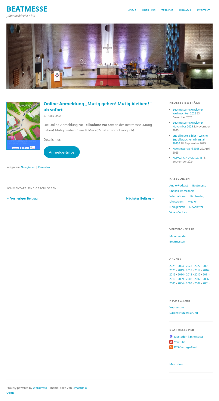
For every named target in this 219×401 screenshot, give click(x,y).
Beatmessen (177, 241)
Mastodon (176, 364)
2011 (206, 274)
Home (132, 10)
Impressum (176, 307)
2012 (197, 274)
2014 (181, 274)
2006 (206, 279)
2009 (181, 279)
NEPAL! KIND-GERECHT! (188, 158)
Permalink (44, 167)
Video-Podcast (178, 212)
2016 (206, 270)
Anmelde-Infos (61, 152)
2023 (189, 266)
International (177, 196)
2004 (181, 283)
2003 (189, 283)
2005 (172, 283)
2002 (197, 283)
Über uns (148, 10)
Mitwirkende (177, 236)
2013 (189, 274)
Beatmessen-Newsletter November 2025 (188, 124)
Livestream (176, 201)
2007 (197, 279)
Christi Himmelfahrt (181, 191)
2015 (172, 274)
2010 (172, 279)
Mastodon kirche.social (188, 336)
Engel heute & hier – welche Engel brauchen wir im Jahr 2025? (190, 139)
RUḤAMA (185, 10)
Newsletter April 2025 (186, 149)
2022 (197, 266)
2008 (189, 279)
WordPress (40, 388)
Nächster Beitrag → (140, 198)
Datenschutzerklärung (183, 313)
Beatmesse (199, 185)
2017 (197, 270)
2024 (181, 266)
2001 (206, 283)
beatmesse (26, 9)
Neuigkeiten (28, 167)
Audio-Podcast (178, 185)
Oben (10, 393)
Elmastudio (80, 388)
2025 (172, 266)
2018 (189, 270)
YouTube (179, 342)
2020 (172, 270)
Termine (167, 10)
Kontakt (203, 10)
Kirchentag (197, 196)
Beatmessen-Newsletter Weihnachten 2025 (188, 111)
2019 (181, 270)
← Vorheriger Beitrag (22, 198)
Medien (192, 201)
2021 (206, 266)
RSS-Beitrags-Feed (185, 347)
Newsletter (196, 207)
